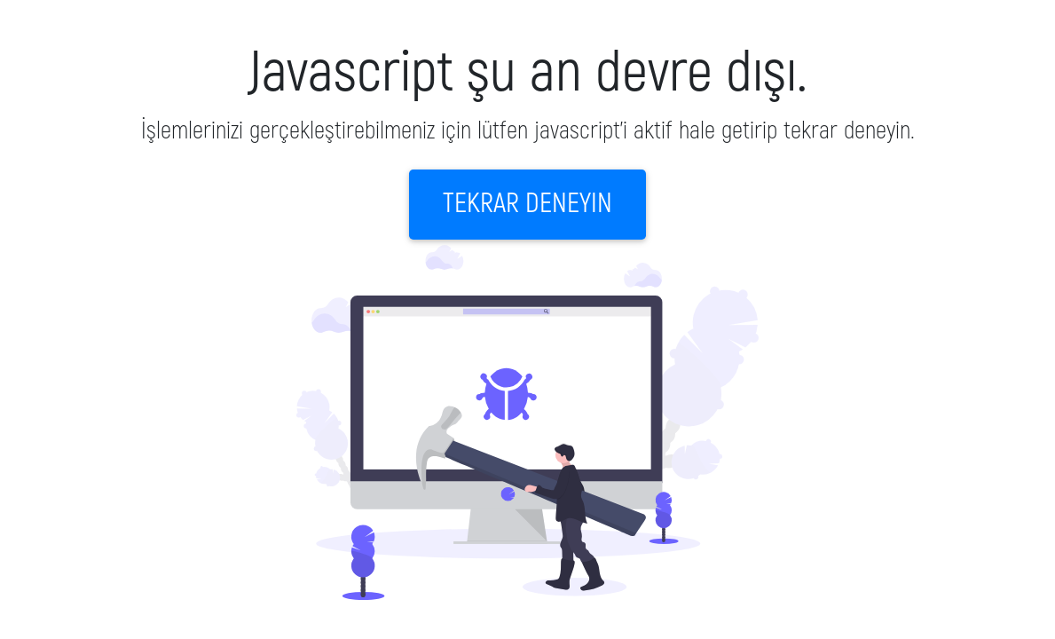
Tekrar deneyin (527, 203)
